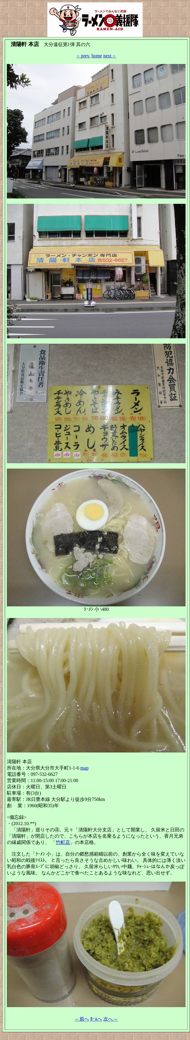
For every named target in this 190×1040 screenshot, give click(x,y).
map (84, 767)
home (96, 55)
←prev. (83, 55)
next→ (109, 55)
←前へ (82, 1018)
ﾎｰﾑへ (96, 1018)
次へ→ (110, 1018)
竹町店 (63, 842)
